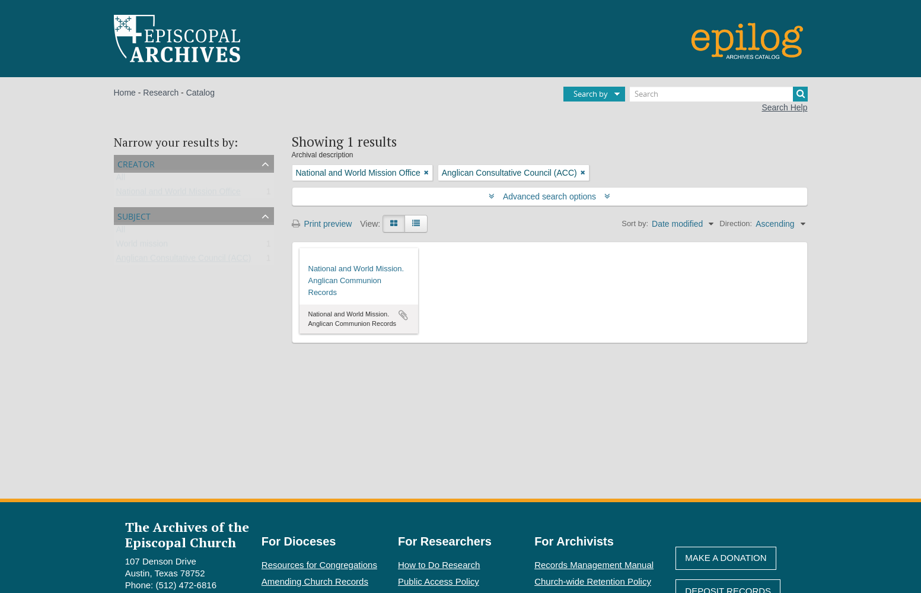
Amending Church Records (315, 581)
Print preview (322, 224)
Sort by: (635, 223)
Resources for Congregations (319, 565)
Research (161, 92)
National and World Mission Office (178, 194)
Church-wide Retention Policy (592, 581)
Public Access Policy (438, 581)
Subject (134, 215)
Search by (590, 93)
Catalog (200, 92)
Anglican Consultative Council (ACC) (183, 260)
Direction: (735, 223)
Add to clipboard (403, 315)
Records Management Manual (594, 565)
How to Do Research (439, 565)
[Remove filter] (426, 173)
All (121, 180)
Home (125, 92)
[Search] (719, 94)
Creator (136, 163)
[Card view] (394, 224)
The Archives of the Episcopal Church (187, 534)
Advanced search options (549, 196)
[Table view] (416, 224)
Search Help (784, 107)
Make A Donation (725, 558)
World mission (142, 246)
